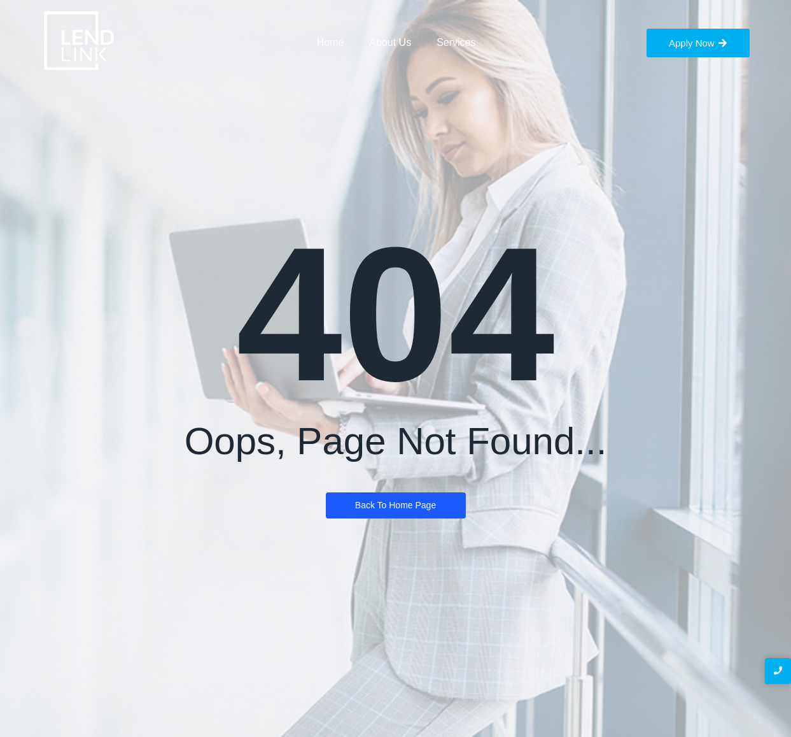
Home (330, 42)
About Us (390, 42)
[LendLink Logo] (79, 41)
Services (456, 42)
